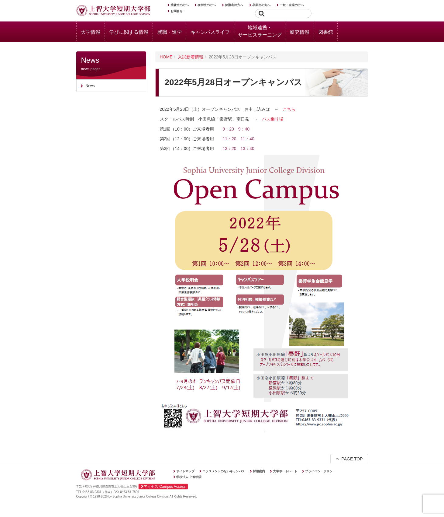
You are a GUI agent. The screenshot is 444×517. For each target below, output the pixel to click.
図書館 (325, 32)
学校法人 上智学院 (188, 477)
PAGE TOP (349, 458)
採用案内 (259, 471)
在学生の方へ (207, 5)
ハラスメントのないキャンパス (223, 471)
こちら (289, 109)
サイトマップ (185, 471)
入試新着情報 (190, 56)
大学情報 (90, 32)
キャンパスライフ (210, 32)
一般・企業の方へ (292, 5)
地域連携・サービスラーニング (260, 31)
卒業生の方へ (261, 5)
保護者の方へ (234, 5)
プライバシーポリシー (320, 471)
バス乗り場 (272, 119)
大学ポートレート (285, 471)
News (90, 86)
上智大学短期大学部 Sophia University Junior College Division (113, 11)
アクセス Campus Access (163, 486)
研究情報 (299, 32)
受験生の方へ (179, 5)
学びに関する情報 (128, 32)
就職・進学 (169, 32)
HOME (166, 56)
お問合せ (176, 11)
